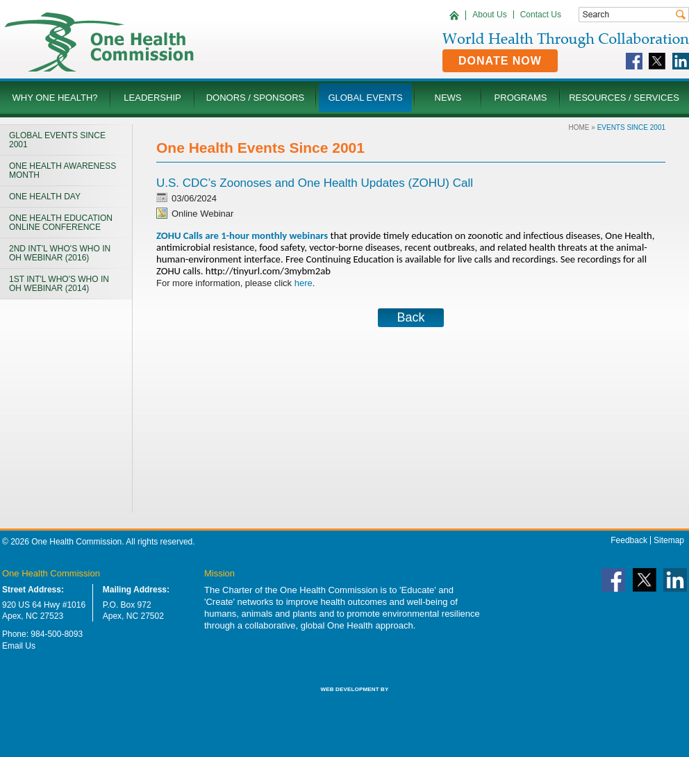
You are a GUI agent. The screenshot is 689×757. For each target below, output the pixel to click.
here (303, 283)
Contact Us (540, 14)
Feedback (629, 540)
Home (579, 127)
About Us (489, 14)
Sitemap (669, 540)
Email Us (18, 646)
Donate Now (500, 61)
